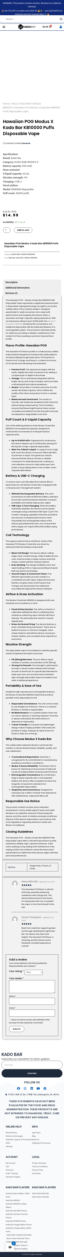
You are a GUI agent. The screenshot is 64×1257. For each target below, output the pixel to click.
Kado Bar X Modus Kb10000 (26, 258)
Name (12, 996)
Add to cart (23, 230)
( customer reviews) (13, 143)
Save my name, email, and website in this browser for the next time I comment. (29, 1021)
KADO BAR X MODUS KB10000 (23, 254)
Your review (16, 978)
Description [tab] (11, 282)
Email (12, 1008)
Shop (15, 103)
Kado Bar (11, 258)
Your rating (16, 971)
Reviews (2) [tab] (11, 293)
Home (6, 103)
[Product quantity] (6, 230)
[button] (4, 27)
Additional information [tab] (17, 287)
